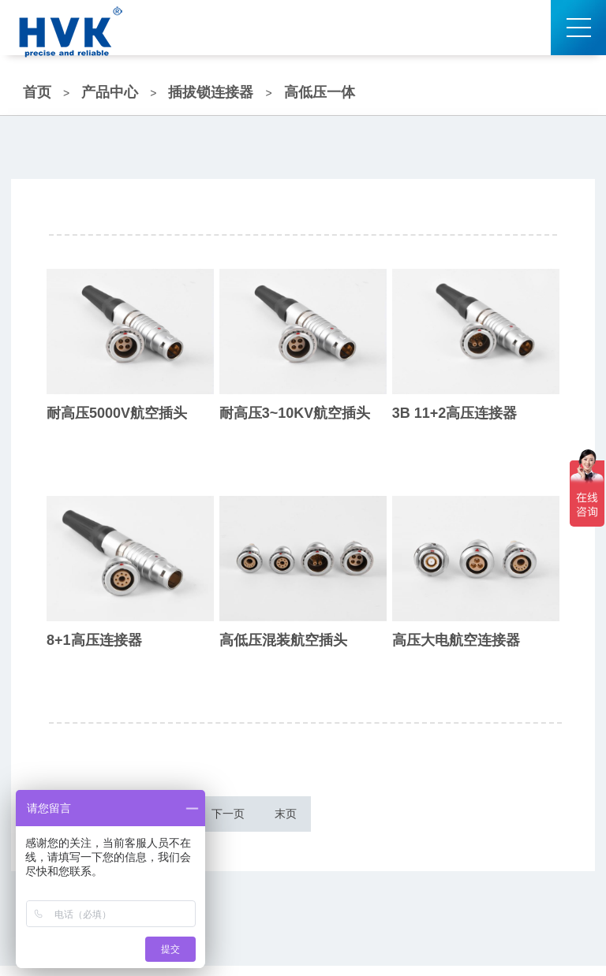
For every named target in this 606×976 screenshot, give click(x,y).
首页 (37, 92)
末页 (365, 819)
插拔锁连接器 (210, 92)
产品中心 (109, 92)
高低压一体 (319, 92)
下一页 (290, 819)
